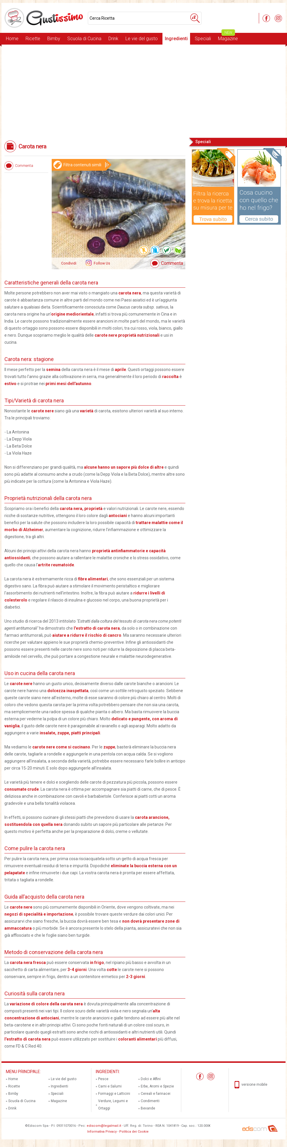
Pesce (103, 1079)
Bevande (148, 1108)
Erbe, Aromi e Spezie (157, 1086)
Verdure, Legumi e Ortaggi (113, 1104)
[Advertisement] (143, 91)
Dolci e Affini (151, 1079)
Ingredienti (176, 38)
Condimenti (150, 1101)
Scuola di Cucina (84, 38)
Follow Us (101, 263)
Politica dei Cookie (134, 1132)
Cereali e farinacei (155, 1094)
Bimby (53, 38)
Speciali (203, 38)
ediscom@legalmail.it (104, 1126)
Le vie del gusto (141, 38)
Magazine (228, 37)
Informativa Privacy (102, 1132)
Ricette (33, 38)
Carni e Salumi (110, 1086)
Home (12, 38)
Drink (113, 38)
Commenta (172, 263)
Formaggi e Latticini (114, 1094)
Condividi (68, 263)
